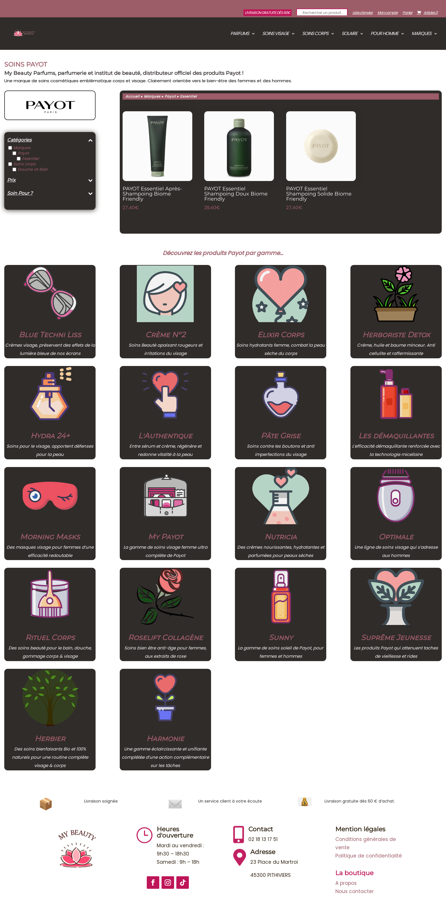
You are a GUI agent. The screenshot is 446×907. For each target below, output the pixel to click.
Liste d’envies (362, 13)
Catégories (50, 140)
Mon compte (387, 13)
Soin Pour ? (50, 193)
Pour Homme (384, 34)
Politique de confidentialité (368, 855)
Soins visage (275, 34)
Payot (23, 153)
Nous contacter (354, 891)
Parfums (239, 34)
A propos (346, 883)
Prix (50, 180)
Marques (421, 34)
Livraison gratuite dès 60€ (267, 12)
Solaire (349, 34)
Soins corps (315, 34)
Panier (407, 13)
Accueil (132, 96)
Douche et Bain (33, 169)
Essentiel (30, 158)
